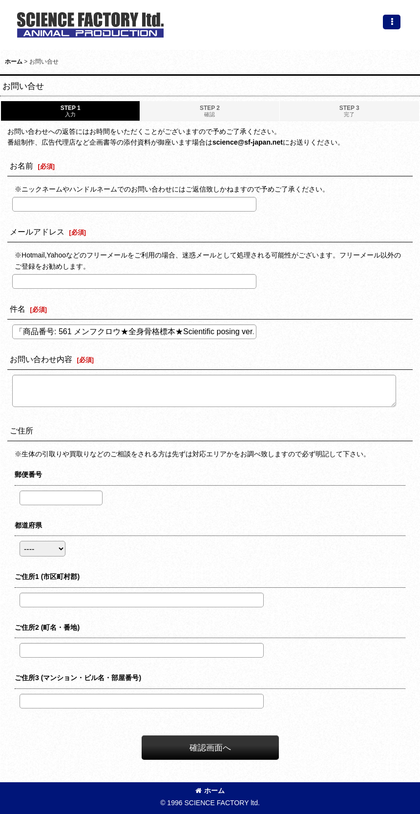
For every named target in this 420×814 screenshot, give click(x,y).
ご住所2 (47, 627)
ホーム (210, 790)
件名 (17, 308)
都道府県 (28, 525)
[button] (391, 22)
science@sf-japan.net (247, 142)
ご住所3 (78, 678)
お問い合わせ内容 (41, 359)
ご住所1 (47, 576)
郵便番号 (28, 474)
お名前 (21, 165)
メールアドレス (37, 231)
